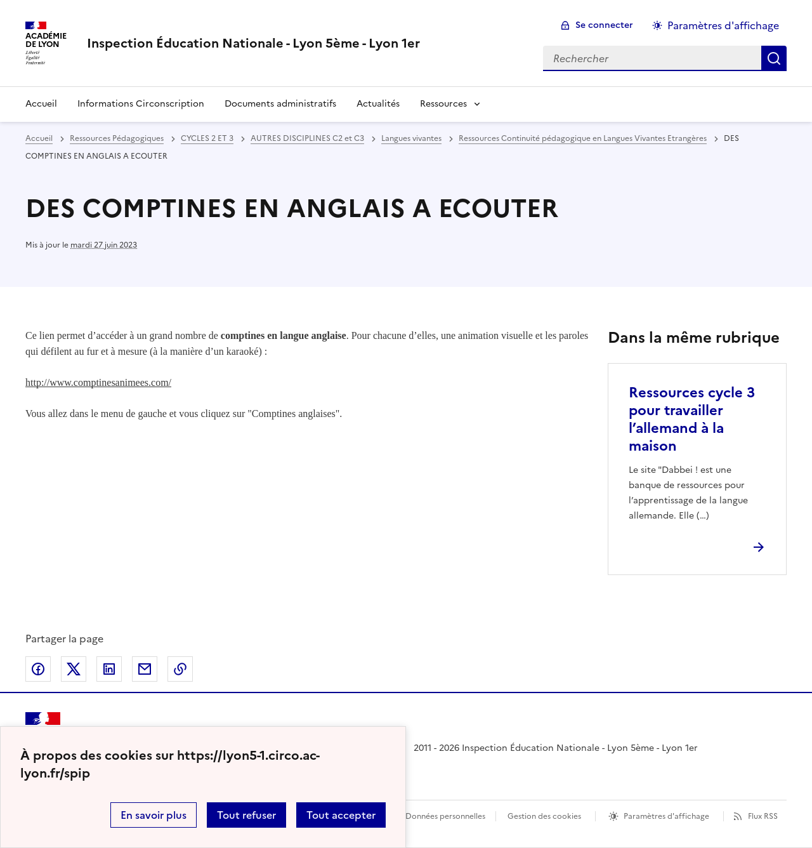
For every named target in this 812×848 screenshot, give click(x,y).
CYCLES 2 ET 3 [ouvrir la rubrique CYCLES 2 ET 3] (207, 138)
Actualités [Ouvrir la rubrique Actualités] (378, 103)
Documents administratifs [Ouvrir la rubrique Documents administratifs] (280, 103)
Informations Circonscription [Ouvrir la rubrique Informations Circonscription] (140, 103)
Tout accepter (341, 815)
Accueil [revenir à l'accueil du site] (41, 103)
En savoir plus (154, 815)
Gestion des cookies (544, 816)
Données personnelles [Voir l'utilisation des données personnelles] (445, 816)
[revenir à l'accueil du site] (253, 43)
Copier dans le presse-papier (180, 669)
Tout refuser (246, 815)
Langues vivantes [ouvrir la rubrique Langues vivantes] (411, 138)
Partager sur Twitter (73, 669)
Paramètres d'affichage (666, 816)
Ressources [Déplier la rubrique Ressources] (443, 103)
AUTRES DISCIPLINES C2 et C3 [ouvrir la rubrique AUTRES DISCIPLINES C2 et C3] (307, 138)
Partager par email (144, 669)
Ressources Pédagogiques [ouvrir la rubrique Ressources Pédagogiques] (117, 138)
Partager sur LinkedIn (109, 669)
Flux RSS (763, 816)
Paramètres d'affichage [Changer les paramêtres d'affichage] (723, 25)
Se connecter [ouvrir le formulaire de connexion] (604, 25)
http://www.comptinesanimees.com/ (98, 382)
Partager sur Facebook (38, 669)
